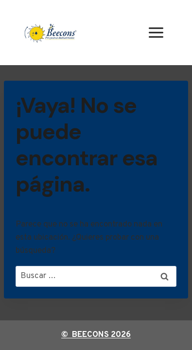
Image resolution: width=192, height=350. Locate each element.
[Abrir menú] (156, 32)
